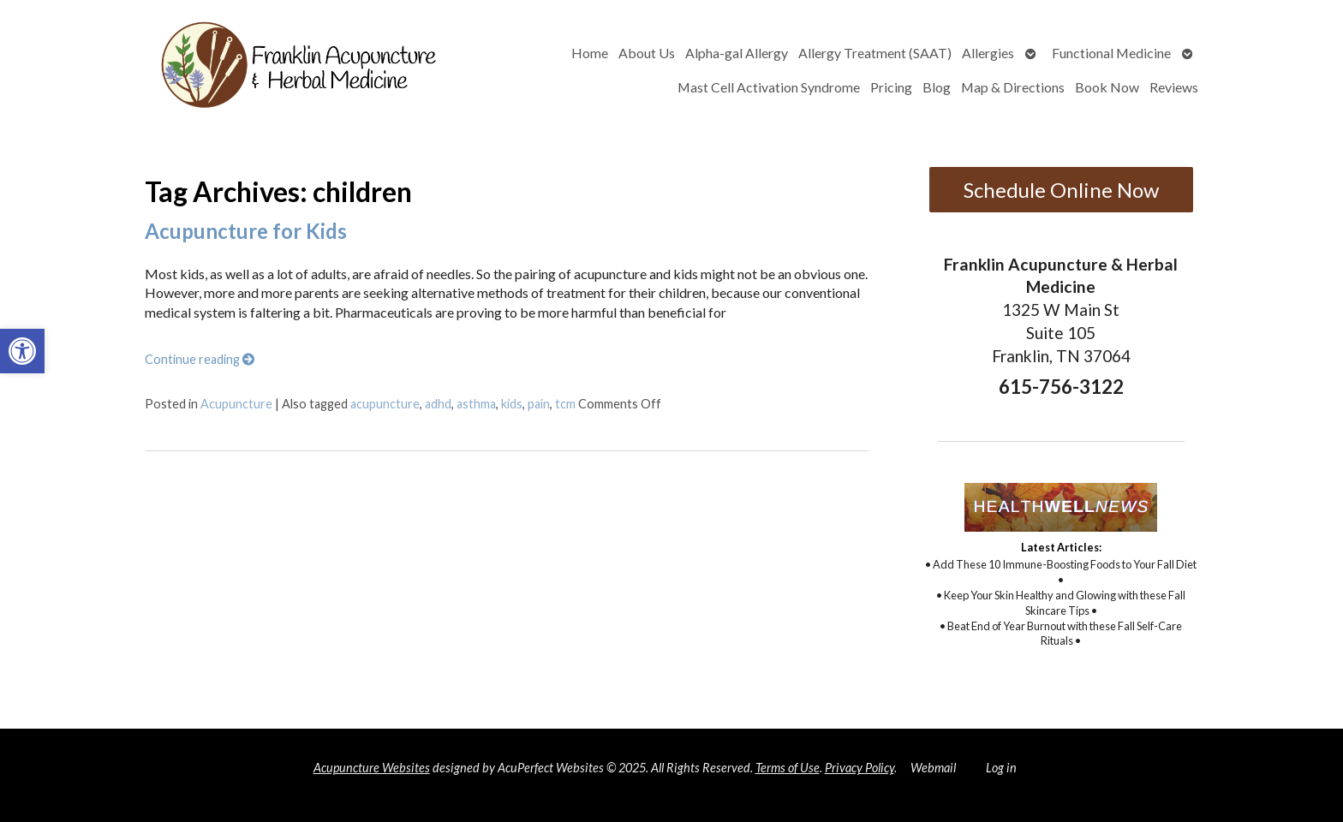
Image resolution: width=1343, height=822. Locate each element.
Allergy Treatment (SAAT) (875, 53)
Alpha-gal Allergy (736, 53)
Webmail (933, 767)
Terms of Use (787, 767)
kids (511, 403)
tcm (565, 403)
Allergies (988, 53)
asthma (476, 403)
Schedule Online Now (1061, 189)
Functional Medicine (1111, 53)
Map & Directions (1013, 87)
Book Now (1107, 87)
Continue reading (199, 359)
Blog (936, 87)
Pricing (891, 87)
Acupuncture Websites (371, 767)
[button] (22, 351)
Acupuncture (236, 403)
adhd (438, 403)
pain (539, 403)
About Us (646, 53)
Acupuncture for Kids (246, 230)
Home (589, 53)
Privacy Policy (859, 767)
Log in (1001, 767)
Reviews (1173, 87)
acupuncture (385, 403)
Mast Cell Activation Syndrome (768, 87)
